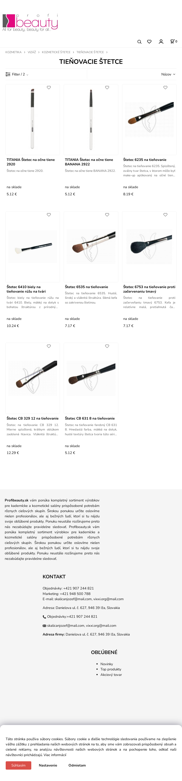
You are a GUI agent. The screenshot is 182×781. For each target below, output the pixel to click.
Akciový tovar (111, 674)
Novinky (106, 664)
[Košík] (173, 41)
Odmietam (77, 765)
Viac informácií (55, 755)
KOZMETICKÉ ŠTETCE (56, 52)
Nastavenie (48, 765)
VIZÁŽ (32, 52)
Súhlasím (18, 765)
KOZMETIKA (13, 52)
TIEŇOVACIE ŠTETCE (90, 52)
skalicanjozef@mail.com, (73, 599)
